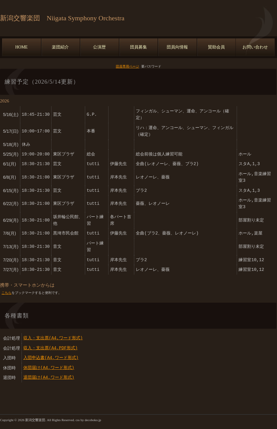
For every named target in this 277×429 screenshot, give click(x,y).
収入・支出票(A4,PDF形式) (50, 348)
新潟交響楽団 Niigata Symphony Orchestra (62, 18)
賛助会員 (216, 47)
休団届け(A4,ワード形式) (48, 368)
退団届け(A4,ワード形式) (48, 378)
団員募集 (138, 47)
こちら (7, 293)
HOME (21, 47)
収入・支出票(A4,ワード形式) (53, 338)
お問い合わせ (255, 47)
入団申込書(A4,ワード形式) (50, 358)
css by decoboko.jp (88, 420)
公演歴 (99, 47)
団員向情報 (177, 47)
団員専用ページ (127, 66)
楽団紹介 (60, 47)
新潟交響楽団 (35, 420)
